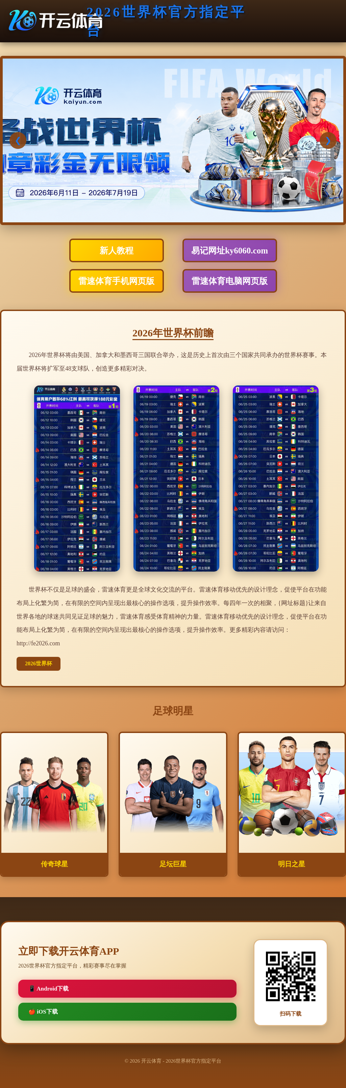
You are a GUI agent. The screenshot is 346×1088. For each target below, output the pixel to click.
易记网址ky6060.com (229, 250)
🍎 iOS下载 (43, 1011)
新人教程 (116, 250)
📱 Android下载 (48, 988)
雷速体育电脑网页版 (230, 281)
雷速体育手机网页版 (116, 281)
